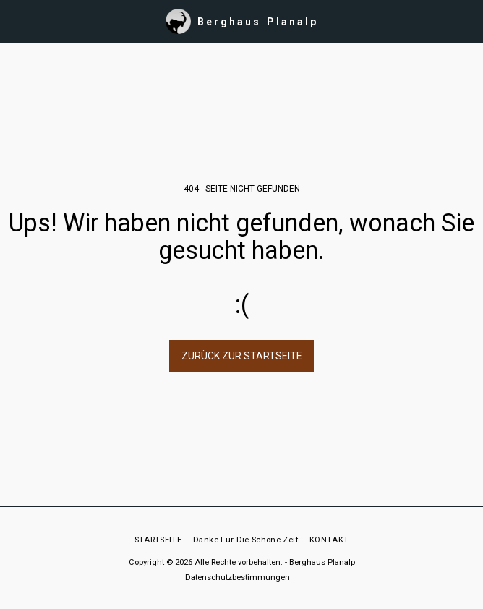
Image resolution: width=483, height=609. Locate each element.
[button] (16, 21)
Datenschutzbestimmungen (237, 577)
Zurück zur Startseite (241, 356)
